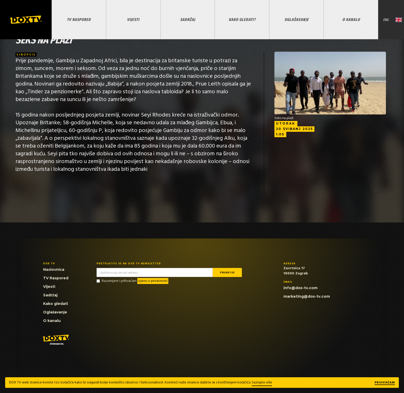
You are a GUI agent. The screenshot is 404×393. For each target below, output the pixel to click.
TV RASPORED (79, 19)
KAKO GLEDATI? (242, 19)
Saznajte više (262, 383)
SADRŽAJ (187, 19)
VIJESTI (133, 19)
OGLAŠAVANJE (296, 19)
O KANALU (351, 19)
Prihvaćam (385, 383)
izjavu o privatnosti (153, 281)
